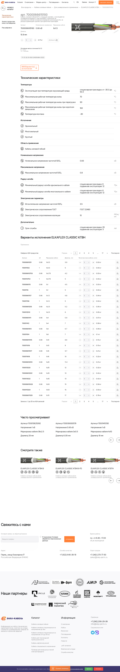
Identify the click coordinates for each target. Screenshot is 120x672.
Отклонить (98, 669)
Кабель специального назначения (43, 646)
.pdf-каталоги (66, 646)
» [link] (107, 253)
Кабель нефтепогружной (40, 643)
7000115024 (26, 390)
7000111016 (26, 345)
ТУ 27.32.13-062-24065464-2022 (33, 57)
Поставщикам (54, 2)
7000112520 (26, 368)
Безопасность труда (68, 649)
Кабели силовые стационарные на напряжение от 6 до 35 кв (43, 634)
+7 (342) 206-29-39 (99, 621)
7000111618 (26, 356)
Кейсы (63, 628)
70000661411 (26, 318)
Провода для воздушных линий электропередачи (42, 651)
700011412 (25, 323)
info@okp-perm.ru (99, 624)
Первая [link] (64, 253)
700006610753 (27, 273)
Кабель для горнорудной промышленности (40, 639)
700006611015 (27, 340)
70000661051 (27, 262)
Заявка (84, 2)
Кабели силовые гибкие (39, 624)
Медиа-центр (41, 2)
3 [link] (84, 253)
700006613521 (27, 373)
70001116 (25, 290)
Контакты (65, 2)
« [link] (71, 253)
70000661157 (26, 295)
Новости (64, 641)
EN (78, 2)
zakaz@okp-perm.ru (98, 557)
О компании (29, 2)
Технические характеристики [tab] (7, 16)
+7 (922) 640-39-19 (68, 555)
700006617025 (27, 395)
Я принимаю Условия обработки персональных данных (51, 539)
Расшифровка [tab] (7, 28)
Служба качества (67, 652)
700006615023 (27, 384)
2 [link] (79, 253)
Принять (89, 669)
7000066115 (26, 284)
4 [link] (88, 253)
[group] (36, 429)
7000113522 (26, 379)
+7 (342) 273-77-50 (98, 555)
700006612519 (27, 362)
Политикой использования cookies (74, 669)
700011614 (25, 334)
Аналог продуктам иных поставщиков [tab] (8, 22)
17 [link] (102, 253)
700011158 (25, 301)
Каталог (20, 2)
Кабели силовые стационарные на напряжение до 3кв (43, 628)
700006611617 (27, 351)
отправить (69, 539)
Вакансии (64, 631)
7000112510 (26, 312)
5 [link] (93, 253)
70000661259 (27, 307)
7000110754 (26, 279)
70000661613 (27, 329)
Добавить (53, 40)
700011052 (26, 268)
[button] (111, 440)
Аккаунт (91, 2)
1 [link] (75, 253)
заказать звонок (106, 2)
